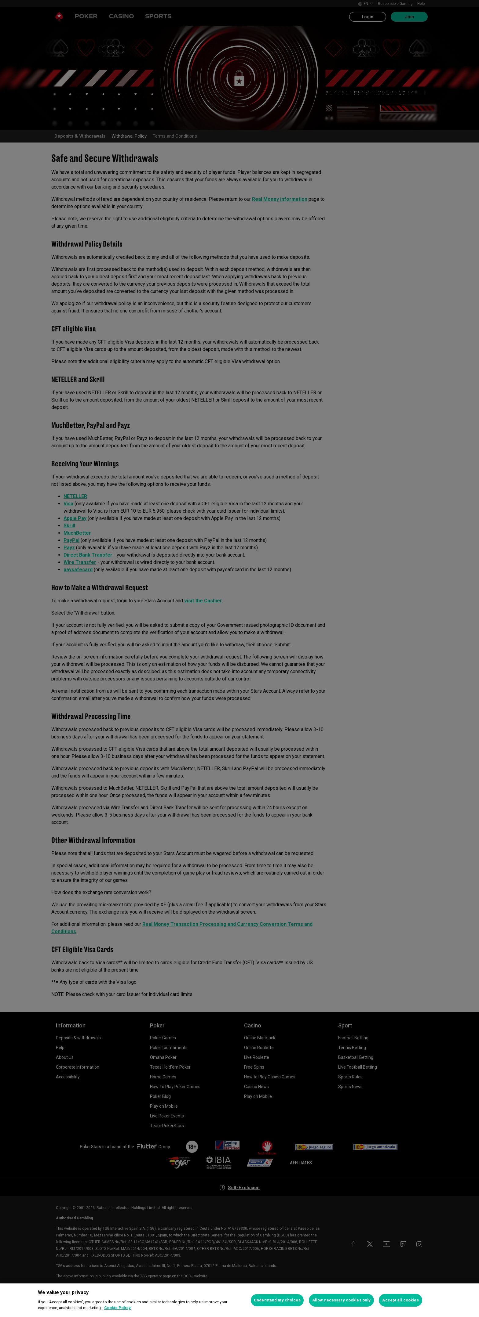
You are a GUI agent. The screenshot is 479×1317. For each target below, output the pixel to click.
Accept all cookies (400, 1300)
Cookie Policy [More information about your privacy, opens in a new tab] (117, 1307)
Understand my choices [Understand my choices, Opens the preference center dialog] (277, 1300)
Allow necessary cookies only (341, 1300)
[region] (239, 1300)
